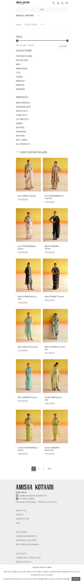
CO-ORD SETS (22, 119)
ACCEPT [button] (76, 579)
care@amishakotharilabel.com (33, 495)
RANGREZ (20, 89)
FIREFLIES (20, 85)
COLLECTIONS (31, 24)
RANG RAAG (22, 68)
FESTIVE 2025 (22, 60)
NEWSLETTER (22, 518)
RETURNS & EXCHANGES (27, 544)
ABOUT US (21, 510)
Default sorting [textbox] (25, 15)
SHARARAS (21, 131)
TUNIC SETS (21, 115)
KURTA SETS (22, 111)
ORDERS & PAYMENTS (26, 536)
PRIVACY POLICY (23, 561)
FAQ (18, 523)
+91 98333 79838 (26, 498)
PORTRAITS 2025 (24, 56)
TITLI (18, 72)
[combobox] (28, 15)
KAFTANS (20, 135)
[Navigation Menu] (66, 3)
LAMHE (19, 76)
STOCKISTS (21, 553)
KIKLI (18, 64)
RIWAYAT (20, 81)
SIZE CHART (21, 532)
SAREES (19, 123)
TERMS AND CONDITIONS (28, 557)
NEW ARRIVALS (23, 102)
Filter (63, 46)
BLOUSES (20, 127)
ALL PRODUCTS (23, 144)
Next (50, 469)
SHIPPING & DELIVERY (26, 540)
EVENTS (20, 514)
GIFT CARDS (21, 139)
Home (18, 24)
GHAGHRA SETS (23, 106)
